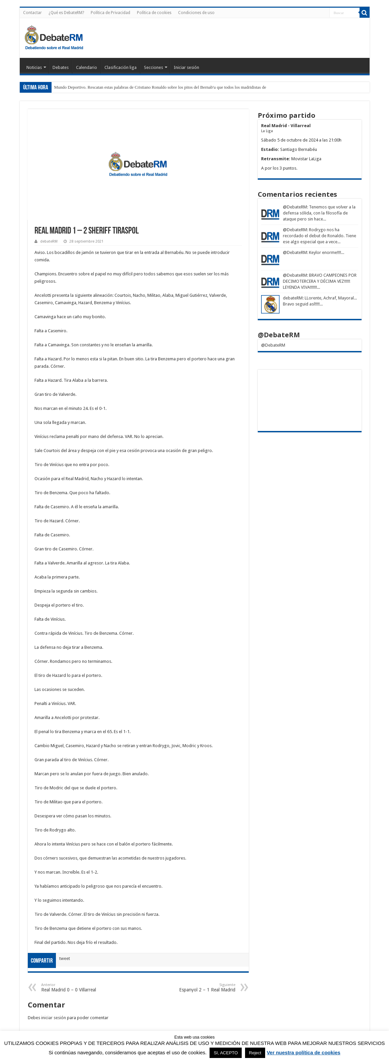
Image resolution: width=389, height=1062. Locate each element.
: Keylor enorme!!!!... (325, 252)
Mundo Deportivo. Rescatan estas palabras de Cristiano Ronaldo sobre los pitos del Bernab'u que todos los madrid (153, 87)
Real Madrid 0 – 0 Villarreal (75, 987)
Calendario (86, 67)
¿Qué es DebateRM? (66, 12)
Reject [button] (255, 1052)
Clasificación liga (120, 67)
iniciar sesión (53, 1017)
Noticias (34, 67)
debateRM (49, 241)
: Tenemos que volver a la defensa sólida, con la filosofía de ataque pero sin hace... (319, 213)
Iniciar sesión (186, 67)
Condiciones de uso (196, 12)
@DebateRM (295, 206)
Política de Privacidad (110, 12)
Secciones (153, 67)
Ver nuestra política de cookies (303, 1052)
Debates (61, 67)
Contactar (32, 12)
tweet (64, 958)
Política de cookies (154, 12)
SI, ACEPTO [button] (226, 1052)
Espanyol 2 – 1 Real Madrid (201, 987)
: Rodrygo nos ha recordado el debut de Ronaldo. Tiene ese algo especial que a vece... (319, 235)
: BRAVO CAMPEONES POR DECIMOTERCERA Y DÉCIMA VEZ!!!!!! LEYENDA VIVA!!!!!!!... (320, 281)
